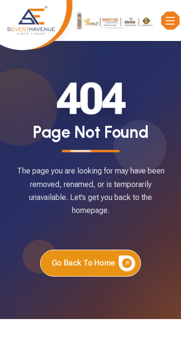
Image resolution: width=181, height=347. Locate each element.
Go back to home (93, 263)
